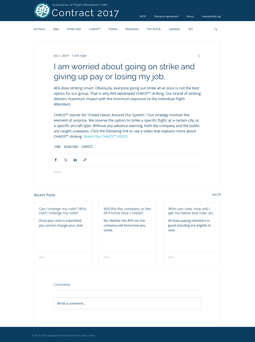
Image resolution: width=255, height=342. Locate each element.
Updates (174, 29)
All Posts (39, 29)
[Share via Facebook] (56, 160)
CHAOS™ (95, 29)
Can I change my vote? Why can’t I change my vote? (62, 211)
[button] (216, 29)
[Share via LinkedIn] (75, 160)
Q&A (56, 29)
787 (190, 29)
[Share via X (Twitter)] (65, 160)
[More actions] (198, 55)
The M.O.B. (154, 29)
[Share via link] (85, 160)
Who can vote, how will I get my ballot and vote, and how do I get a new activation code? (191, 211)
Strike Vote (74, 29)
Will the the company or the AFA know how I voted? (127, 211)
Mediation (132, 29)
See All (216, 194)
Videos (113, 29)
